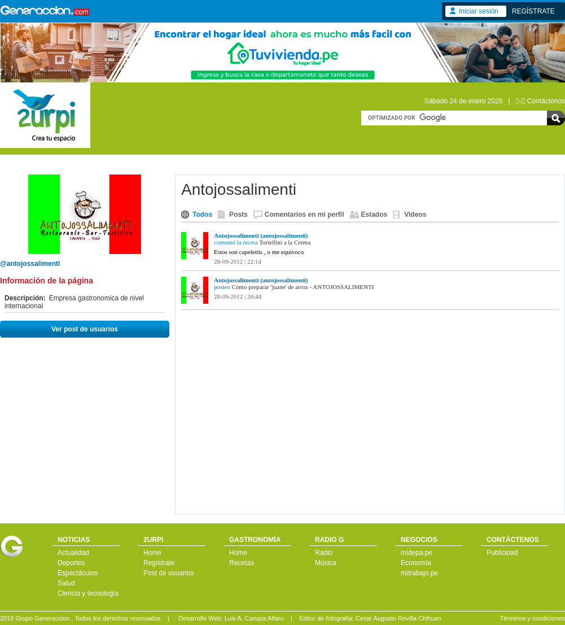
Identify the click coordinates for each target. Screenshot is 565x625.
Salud (66, 583)
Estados (374, 214)
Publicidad (502, 553)
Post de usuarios (168, 573)
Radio (323, 553)
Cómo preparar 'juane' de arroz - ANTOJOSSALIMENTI (302, 286)
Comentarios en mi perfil (304, 214)
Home (152, 553)
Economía (416, 563)
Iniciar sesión (478, 11)
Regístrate (158, 563)
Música (325, 563)
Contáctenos (546, 101)
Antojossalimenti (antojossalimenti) (261, 235)
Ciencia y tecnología (88, 593)
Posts (238, 214)
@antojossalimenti (30, 264)
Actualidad (73, 553)
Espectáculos (78, 573)
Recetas (241, 563)
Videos (415, 214)
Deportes (71, 563)
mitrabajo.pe (419, 573)
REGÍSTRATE (533, 11)
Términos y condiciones (532, 618)
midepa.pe (416, 553)
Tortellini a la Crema (284, 242)
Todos (202, 214)
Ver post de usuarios (84, 329)
